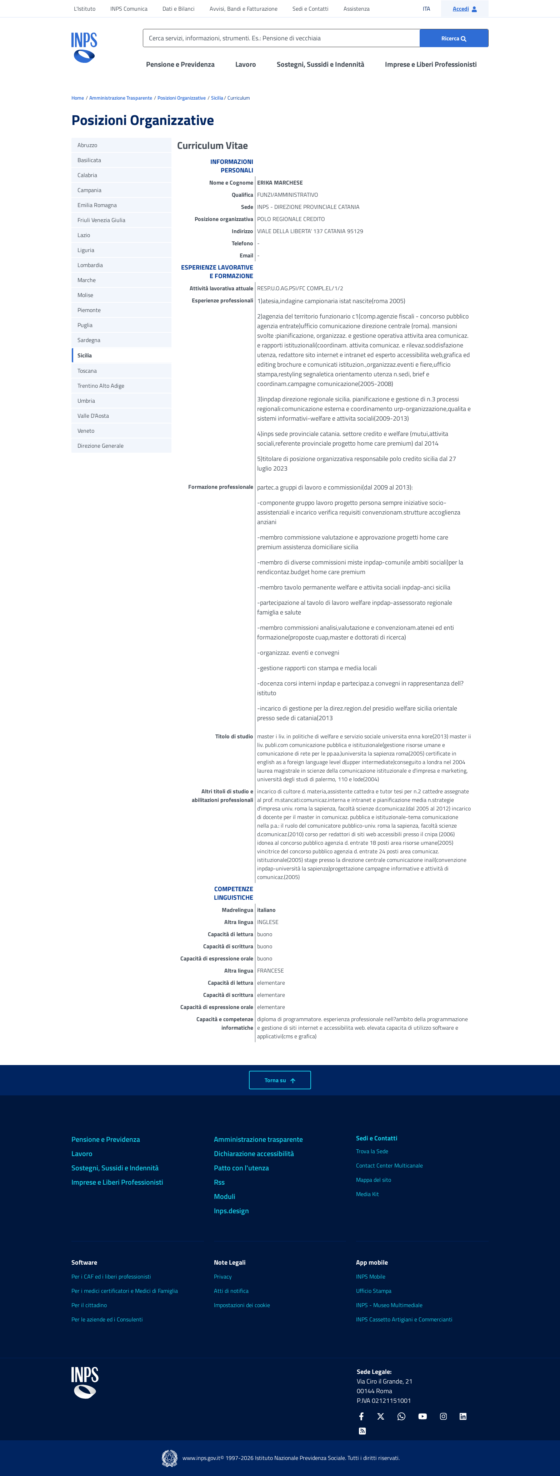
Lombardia (90, 265)
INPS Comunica (129, 8)
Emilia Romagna (97, 205)
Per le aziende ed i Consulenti (107, 1319)
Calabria (87, 175)
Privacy (223, 1276)
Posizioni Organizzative (182, 97)
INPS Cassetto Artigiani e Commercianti (404, 1319)
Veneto (86, 430)
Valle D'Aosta (93, 415)
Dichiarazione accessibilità (254, 1153)
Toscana (87, 370)
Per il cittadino (89, 1305)
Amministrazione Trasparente (120, 97)
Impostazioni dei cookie (242, 1305)
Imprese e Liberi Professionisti (431, 64)
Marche (87, 280)
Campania (89, 190)
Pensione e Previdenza (180, 64)
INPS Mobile (370, 1276)
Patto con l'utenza (241, 1167)
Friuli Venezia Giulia (101, 220)
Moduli (224, 1196)
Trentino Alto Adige (101, 385)
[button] (465, 8)
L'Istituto (84, 8)
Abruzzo (87, 145)
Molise (85, 295)
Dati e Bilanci (178, 8)
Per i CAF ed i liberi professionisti (111, 1276)
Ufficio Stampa (373, 1290)
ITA (431, 8)
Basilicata (89, 160)
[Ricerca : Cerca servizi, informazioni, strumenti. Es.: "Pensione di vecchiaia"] (454, 38)
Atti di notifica (231, 1290)
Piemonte (89, 310)
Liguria (86, 250)
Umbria (86, 400)
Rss (219, 1182)
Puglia (85, 325)
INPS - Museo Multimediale (389, 1305)
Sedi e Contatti (310, 8)
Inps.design (231, 1210)
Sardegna (89, 340)
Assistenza (357, 8)
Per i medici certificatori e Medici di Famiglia (124, 1290)
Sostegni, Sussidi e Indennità (320, 64)
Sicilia (217, 97)
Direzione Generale (101, 445)
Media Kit (367, 1194)
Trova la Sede (372, 1151)
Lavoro (245, 64)
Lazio (84, 235)
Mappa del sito (373, 1179)
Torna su (280, 1080)
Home (77, 97)
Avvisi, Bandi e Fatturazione (244, 8)
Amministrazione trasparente (258, 1139)
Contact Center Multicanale (389, 1165)
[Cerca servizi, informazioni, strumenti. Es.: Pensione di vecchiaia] (315, 38)
